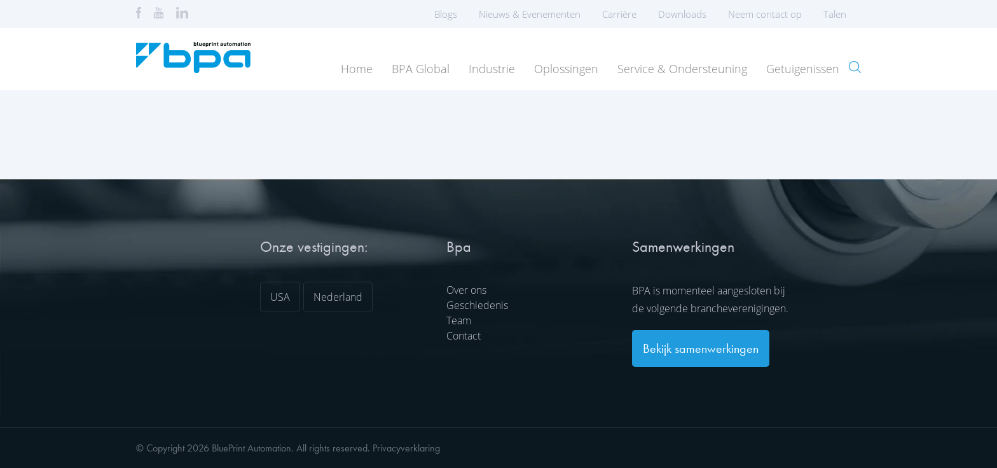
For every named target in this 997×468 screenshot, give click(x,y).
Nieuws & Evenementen (530, 14)
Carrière (619, 14)
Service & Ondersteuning (682, 68)
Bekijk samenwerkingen (701, 348)
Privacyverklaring (406, 448)
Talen (839, 14)
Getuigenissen (802, 68)
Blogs (445, 14)
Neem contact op (765, 14)
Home (357, 68)
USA (280, 297)
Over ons (466, 290)
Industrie (492, 68)
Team (458, 320)
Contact (463, 336)
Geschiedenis (477, 305)
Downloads (682, 14)
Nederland (337, 297)
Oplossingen (566, 68)
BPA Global (421, 68)
